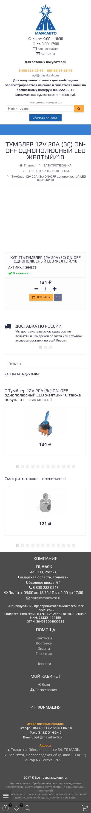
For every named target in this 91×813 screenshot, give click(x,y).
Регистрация (43, 690)
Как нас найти (47, 49)
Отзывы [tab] (15, 364)
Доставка (44, 643)
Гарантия (44, 653)
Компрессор (54, 102)
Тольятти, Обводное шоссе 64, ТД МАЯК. (45, 749)
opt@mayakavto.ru (45, 75)
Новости (44, 664)
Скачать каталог (45, 117)
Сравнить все (41, 400)
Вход (44, 684)
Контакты (48, 53)
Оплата (43, 648)
